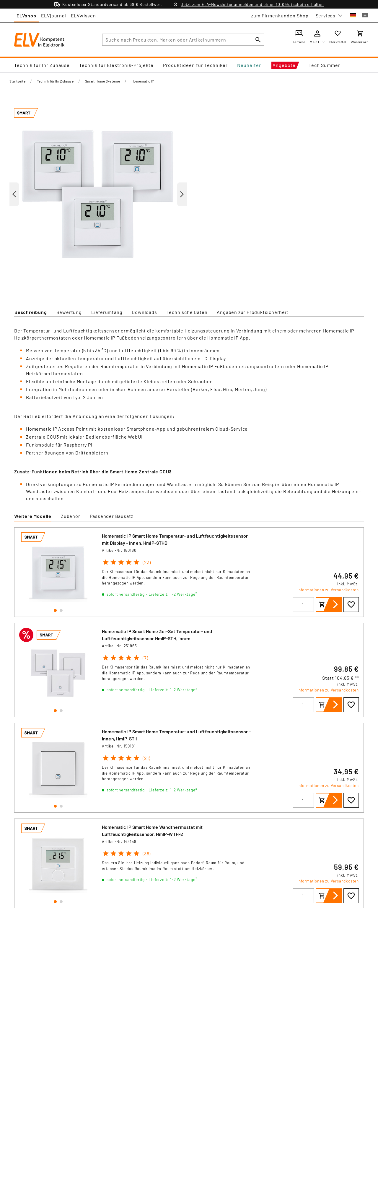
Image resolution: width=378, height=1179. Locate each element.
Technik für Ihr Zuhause (42, 65)
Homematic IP (142, 81)
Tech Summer (324, 65)
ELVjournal (53, 15)
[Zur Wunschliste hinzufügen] (351, 604)
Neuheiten (249, 65)
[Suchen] (258, 40)
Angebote (284, 65)
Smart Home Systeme (102, 81)
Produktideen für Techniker (195, 65)
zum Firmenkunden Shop (280, 15)
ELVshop (26, 15)
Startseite (17, 81)
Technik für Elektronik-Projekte (116, 65)
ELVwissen (83, 15)
